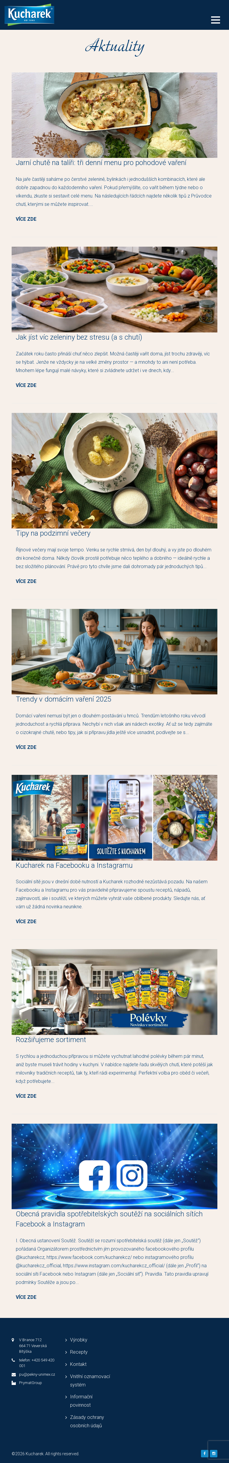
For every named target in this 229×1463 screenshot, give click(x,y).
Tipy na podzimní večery (53, 533)
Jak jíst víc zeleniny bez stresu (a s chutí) (79, 337)
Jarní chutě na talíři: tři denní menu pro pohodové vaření (101, 162)
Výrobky (78, 1340)
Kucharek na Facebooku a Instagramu (74, 865)
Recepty (79, 1352)
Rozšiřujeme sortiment (51, 1040)
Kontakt (78, 1364)
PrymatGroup (30, 1382)
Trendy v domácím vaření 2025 (63, 699)
